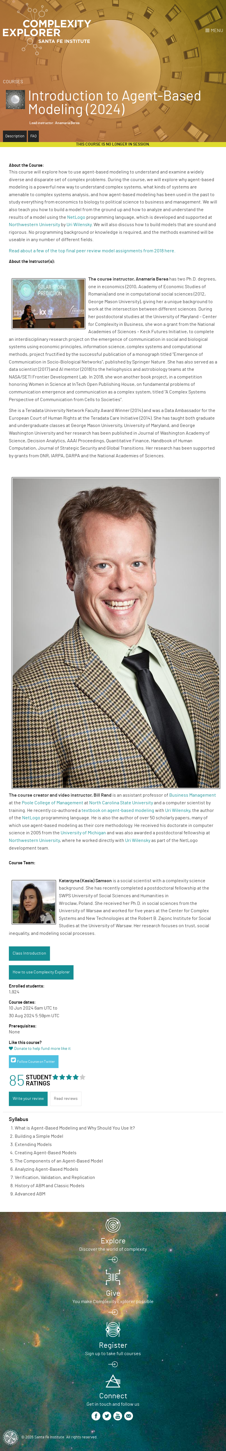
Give (113, 1293)
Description (14, 136)
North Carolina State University (121, 802)
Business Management (192, 795)
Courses (13, 81)
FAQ (33, 136)
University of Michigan (83, 832)
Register (113, 1345)
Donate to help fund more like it (42, 1049)
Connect (113, 1396)
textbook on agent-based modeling (118, 810)
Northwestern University (34, 224)
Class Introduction (29, 953)
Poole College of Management (52, 802)
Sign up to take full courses (113, 1353)
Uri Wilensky (79, 224)
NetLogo (76, 217)
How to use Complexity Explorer (41, 972)
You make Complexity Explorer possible (113, 1301)
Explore (113, 1241)
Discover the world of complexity (113, 1249)
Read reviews (66, 1099)
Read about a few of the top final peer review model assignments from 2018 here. (92, 250)
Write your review (28, 1099)
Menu (217, 30)
